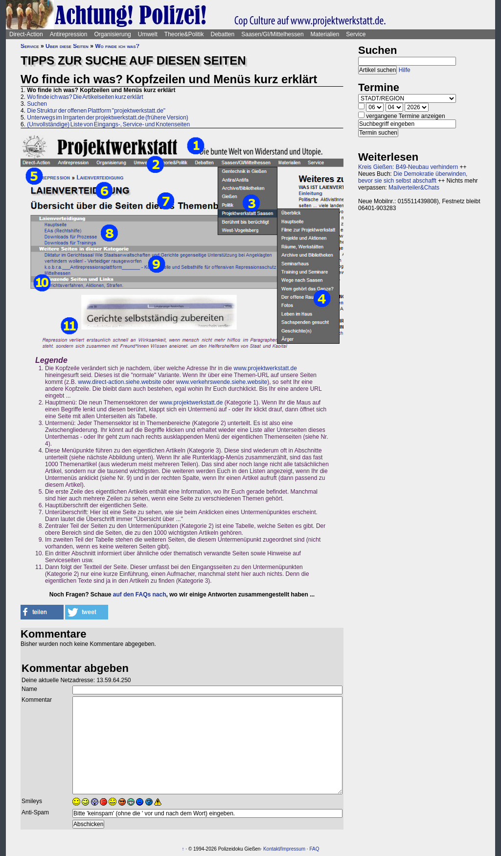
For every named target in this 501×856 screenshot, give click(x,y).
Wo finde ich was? (117, 46)
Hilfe (404, 70)
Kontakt (271, 849)
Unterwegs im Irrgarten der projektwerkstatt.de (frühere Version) (107, 117)
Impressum (293, 849)
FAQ (314, 849)
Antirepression (69, 34)
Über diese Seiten (67, 46)
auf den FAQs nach (139, 594)
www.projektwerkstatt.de (265, 368)
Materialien (325, 34)
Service (355, 34)
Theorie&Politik (184, 34)
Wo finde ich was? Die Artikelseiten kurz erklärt (85, 97)
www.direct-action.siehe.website (119, 382)
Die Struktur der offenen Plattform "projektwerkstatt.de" (96, 110)
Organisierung (112, 34)
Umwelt (148, 34)
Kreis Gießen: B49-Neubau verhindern (408, 167)
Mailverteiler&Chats (413, 187)
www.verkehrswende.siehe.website (221, 382)
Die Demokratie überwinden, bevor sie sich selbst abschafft (412, 177)
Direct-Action (26, 34)
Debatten (223, 34)
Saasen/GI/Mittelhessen (272, 34)
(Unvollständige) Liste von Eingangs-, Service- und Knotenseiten (108, 124)
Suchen (37, 103)
